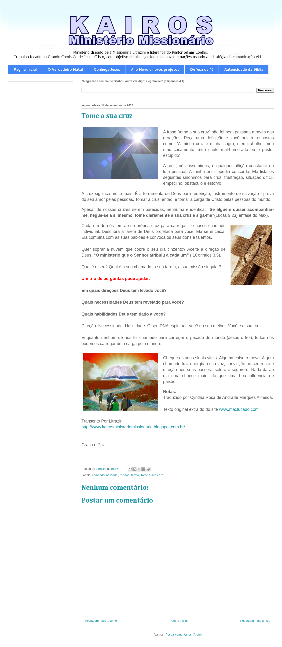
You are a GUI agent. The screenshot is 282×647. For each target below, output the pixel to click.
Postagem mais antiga (255, 620)
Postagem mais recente (101, 620)
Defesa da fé (201, 69)
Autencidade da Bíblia (243, 69)
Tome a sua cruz (152, 475)
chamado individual (105, 475)
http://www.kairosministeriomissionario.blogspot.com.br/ (133, 427)
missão (124, 475)
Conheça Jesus (107, 69)
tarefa (135, 475)
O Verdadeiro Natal (65, 69)
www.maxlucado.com (239, 409)
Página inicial (25, 69)
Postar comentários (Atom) (183, 634)
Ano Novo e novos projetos (155, 69)
